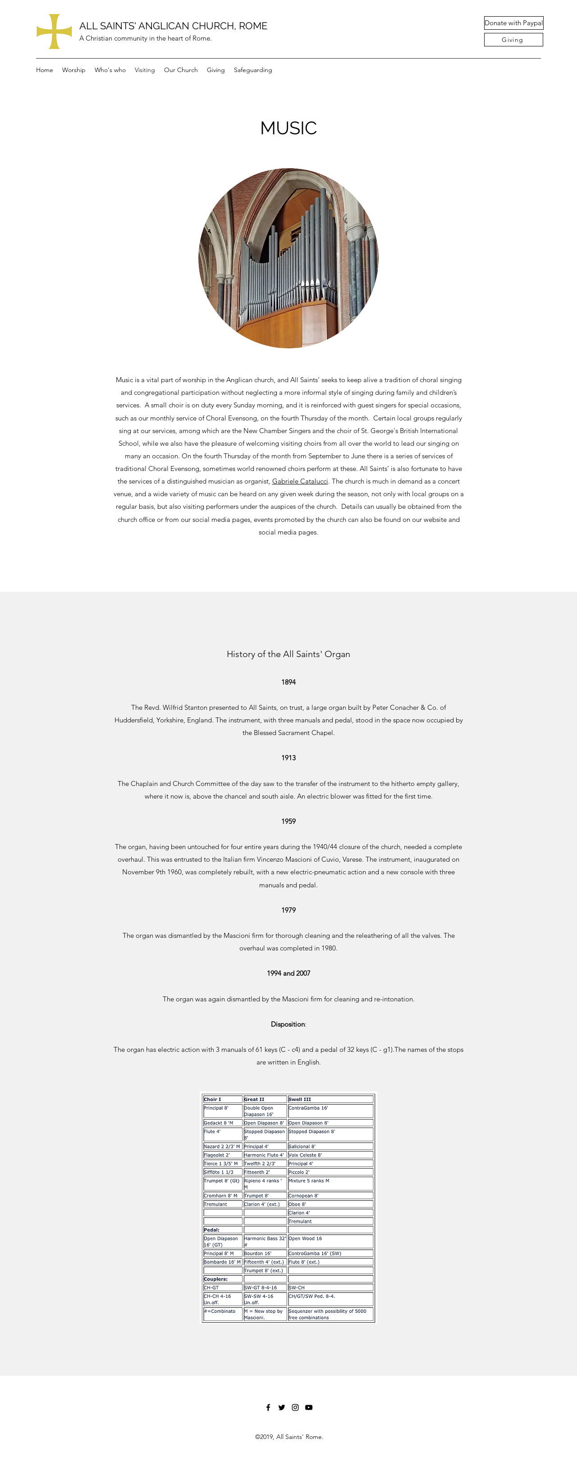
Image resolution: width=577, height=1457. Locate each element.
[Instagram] (295, 1407)
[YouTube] (308, 1407)
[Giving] (513, 39)
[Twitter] (281, 1407)
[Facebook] (268, 1407)
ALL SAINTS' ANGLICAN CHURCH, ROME (173, 26)
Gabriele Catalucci (300, 481)
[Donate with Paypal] (514, 23)
